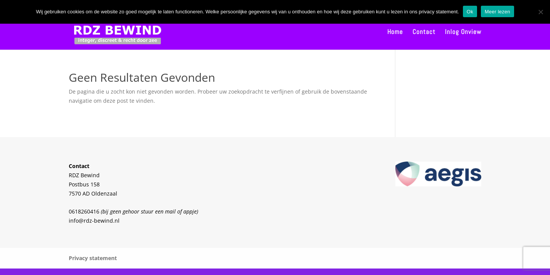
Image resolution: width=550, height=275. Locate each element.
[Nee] (540, 12)
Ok (470, 12)
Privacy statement (93, 258)
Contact (423, 32)
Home (395, 32)
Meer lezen (497, 12)
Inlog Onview (463, 32)
